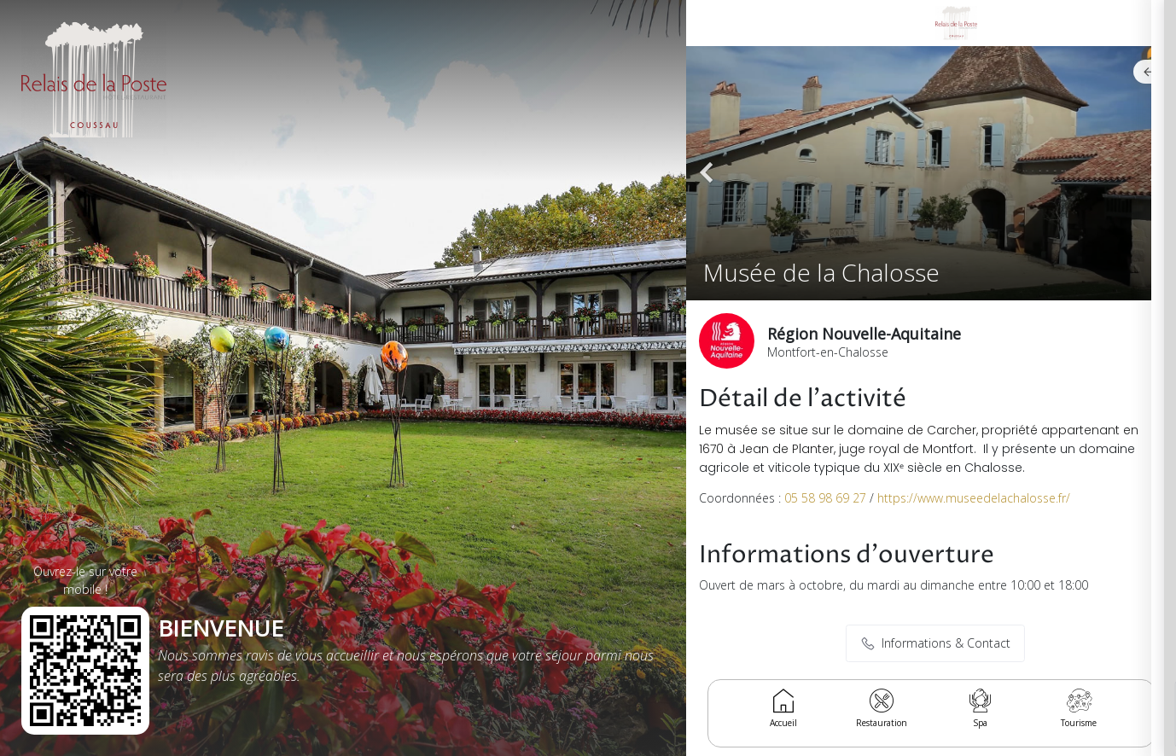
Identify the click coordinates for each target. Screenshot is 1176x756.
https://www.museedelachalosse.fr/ (973, 498)
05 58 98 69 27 (825, 498)
